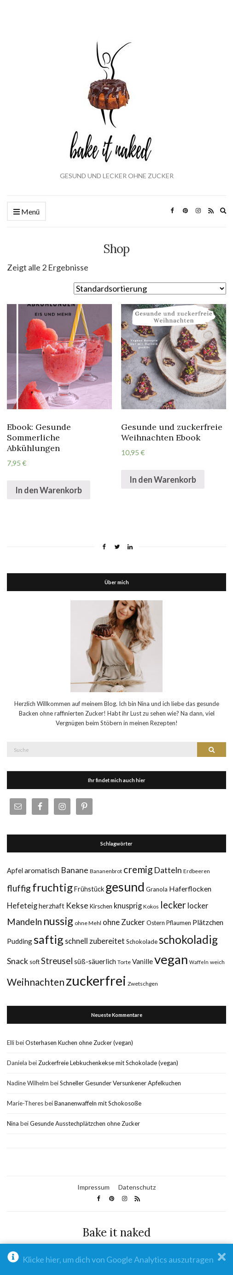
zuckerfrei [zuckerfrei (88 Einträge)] (96, 980)
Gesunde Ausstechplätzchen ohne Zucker (85, 1123)
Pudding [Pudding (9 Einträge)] (19, 941)
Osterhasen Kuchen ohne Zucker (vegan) (79, 1042)
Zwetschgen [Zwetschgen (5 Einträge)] (143, 983)
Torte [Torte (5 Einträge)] (124, 962)
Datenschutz (137, 1187)
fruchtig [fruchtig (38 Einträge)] (52, 887)
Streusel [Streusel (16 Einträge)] (57, 961)
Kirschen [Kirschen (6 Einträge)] (101, 906)
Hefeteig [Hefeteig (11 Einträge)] (22, 905)
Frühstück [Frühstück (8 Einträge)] (89, 889)
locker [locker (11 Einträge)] (197, 905)
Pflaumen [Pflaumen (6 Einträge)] (178, 922)
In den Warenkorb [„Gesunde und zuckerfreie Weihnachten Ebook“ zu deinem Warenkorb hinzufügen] (162, 479)
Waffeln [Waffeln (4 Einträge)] (199, 962)
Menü (26, 212)
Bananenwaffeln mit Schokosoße (97, 1103)
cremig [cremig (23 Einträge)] (137, 869)
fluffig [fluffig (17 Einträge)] (19, 888)
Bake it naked (116, 1232)
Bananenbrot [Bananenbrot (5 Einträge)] (106, 871)
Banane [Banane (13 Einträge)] (74, 870)
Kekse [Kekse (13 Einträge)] (77, 905)
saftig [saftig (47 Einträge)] (49, 939)
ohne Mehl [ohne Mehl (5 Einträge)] (88, 923)
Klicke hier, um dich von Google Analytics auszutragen (118, 1259)
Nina (13, 1123)
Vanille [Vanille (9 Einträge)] (142, 961)
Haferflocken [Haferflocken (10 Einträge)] (190, 888)
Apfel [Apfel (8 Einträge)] (15, 870)
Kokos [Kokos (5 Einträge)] (151, 906)
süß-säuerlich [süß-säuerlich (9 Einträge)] (95, 961)
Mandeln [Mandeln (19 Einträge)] (24, 921)
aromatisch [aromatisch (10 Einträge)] (41, 870)
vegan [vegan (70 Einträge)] (171, 959)
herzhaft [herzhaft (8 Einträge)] (51, 906)
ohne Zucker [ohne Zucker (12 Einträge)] (124, 922)
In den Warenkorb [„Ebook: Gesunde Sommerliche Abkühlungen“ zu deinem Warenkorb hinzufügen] (48, 490)
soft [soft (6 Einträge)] (34, 961)
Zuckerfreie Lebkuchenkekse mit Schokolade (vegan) (108, 1062)
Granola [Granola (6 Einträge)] (157, 889)
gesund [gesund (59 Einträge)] (125, 887)
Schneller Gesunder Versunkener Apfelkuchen (120, 1083)
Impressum (93, 1187)
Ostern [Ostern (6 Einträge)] (155, 922)
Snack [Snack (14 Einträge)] (17, 961)
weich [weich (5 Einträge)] (217, 962)
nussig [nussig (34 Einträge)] (58, 920)
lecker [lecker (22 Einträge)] (173, 904)
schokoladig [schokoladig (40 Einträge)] (188, 939)
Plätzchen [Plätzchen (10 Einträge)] (207, 922)
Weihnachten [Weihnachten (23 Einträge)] (35, 981)
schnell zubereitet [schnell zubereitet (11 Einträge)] (95, 941)
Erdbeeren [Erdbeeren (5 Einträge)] (196, 871)
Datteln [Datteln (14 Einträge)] (168, 870)
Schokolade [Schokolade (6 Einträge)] (141, 941)
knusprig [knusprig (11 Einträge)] (128, 905)
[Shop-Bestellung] (150, 288)
